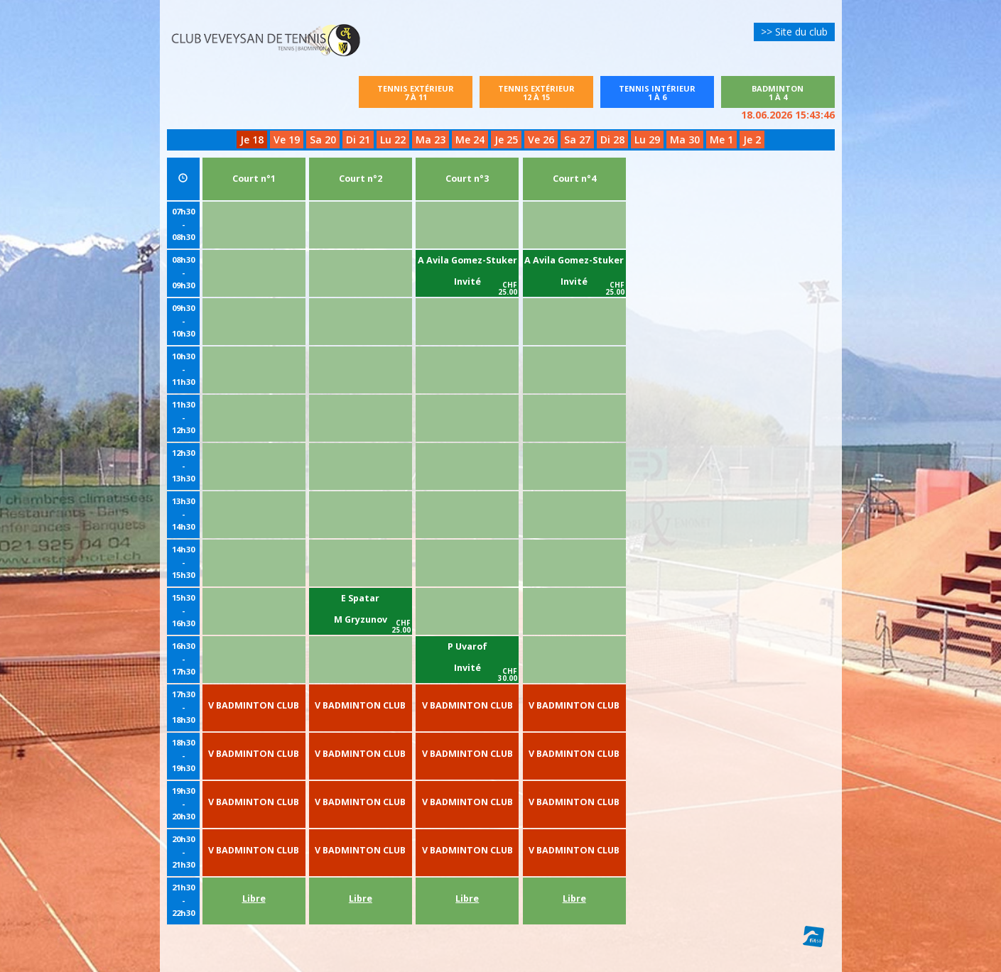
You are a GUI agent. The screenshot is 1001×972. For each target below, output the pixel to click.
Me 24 (470, 139)
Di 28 (612, 139)
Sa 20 (323, 139)
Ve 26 (541, 139)
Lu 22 (393, 139)
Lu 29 (647, 139)
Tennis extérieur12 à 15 (536, 92)
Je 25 (506, 139)
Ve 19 (287, 139)
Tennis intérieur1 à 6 (657, 92)
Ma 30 (685, 139)
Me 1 (721, 139)
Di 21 (358, 139)
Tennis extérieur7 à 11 (415, 92)
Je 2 (752, 139)
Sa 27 (577, 139)
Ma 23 (430, 139)
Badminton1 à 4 (792, 92)
